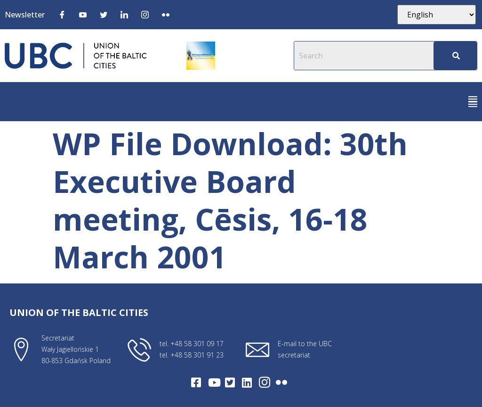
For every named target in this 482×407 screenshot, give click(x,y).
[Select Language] (436, 15)
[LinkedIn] (124, 14)
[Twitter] (103, 14)
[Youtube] (83, 14)
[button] (472, 101)
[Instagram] (145, 14)
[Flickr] (166, 14)
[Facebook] (62, 14)
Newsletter (25, 14)
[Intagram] (264, 382)
